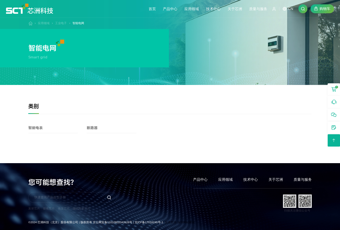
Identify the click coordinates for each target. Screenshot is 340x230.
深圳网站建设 (186, 222)
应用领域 (44, 23)
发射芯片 (34, 208)
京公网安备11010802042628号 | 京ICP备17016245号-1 (128, 222)
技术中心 (250, 179)
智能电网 (78, 23)
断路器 (109, 127)
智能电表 (50, 127)
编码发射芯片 (81, 208)
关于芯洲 (275, 179)
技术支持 (170, 222)
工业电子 (61, 23)
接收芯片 (49, 208)
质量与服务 (303, 179)
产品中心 (200, 179)
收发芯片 (64, 208)
